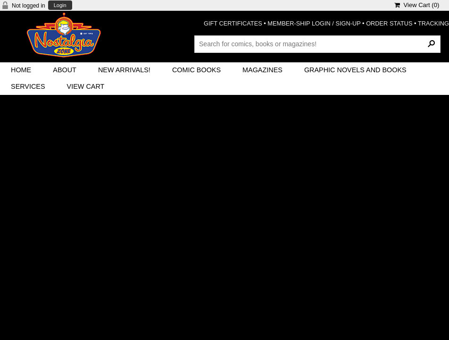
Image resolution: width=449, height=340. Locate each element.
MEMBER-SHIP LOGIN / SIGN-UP (313, 23)
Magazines (262, 70)
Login (60, 5)
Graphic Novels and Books (355, 70)
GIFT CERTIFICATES (233, 23)
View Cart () (416, 4)
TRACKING (433, 23)
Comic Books (196, 70)
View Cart (86, 86)
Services (28, 86)
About (64, 70)
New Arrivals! (124, 70)
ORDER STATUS (389, 23)
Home (21, 70)
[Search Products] (317, 44)
